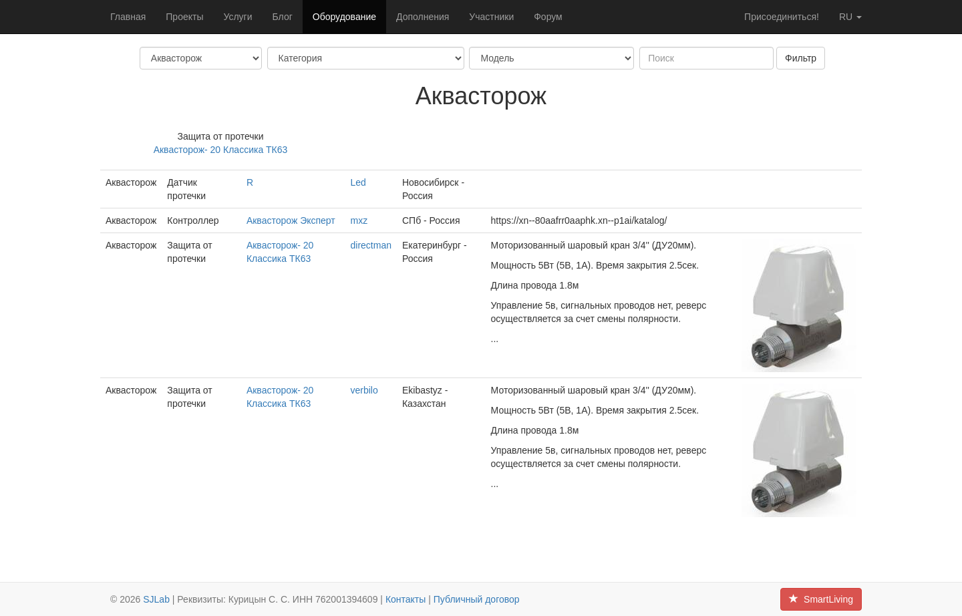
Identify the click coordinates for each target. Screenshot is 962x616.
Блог (283, 16)
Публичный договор (477, 599)
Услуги (237, 16)
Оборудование (344, 16)
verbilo (363, 390)
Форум (548, 16)
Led (357, 182)
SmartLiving (821, 599)
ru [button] (850, 16)
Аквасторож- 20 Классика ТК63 (221, 149)
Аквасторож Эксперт (291, 220)
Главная (128, 16)
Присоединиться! (781, 16)
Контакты (405, 599)
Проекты (184, 16)
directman (370, 245)
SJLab (156, 599)
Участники (491, 16)
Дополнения (422, 16)
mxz (358, 220)
